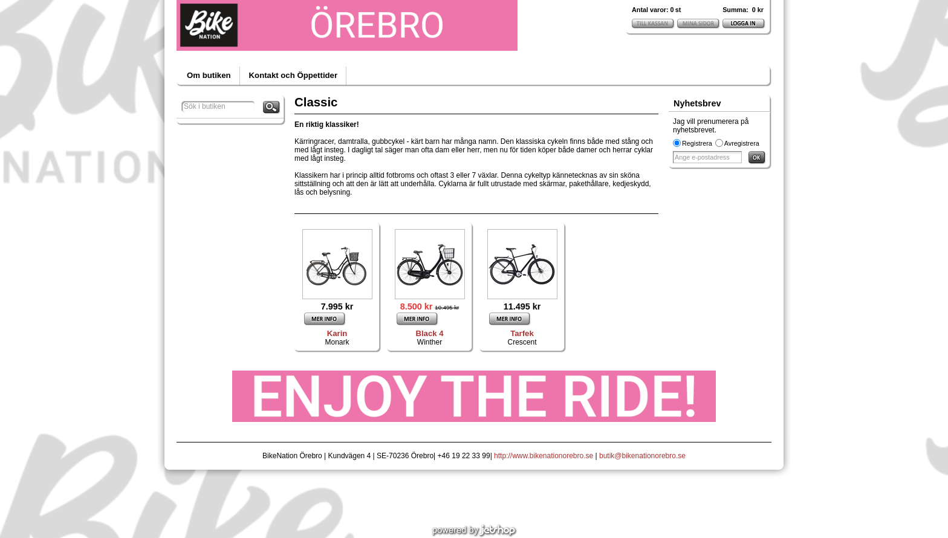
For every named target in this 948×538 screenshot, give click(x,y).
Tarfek (522, 333)
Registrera (697, 143)
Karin (337, 333)
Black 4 (429, 333)
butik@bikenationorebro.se (642, 456)
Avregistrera (741, 143)
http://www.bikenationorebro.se (543, 456)
